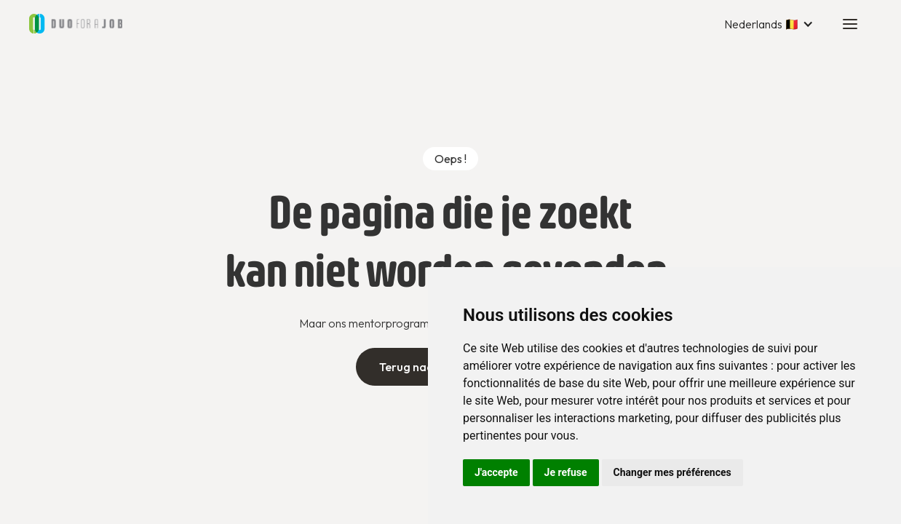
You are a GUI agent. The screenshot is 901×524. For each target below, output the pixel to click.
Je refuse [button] (565, 472)
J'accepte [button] (496, 472)
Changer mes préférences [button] (672, 472)
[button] (769, 24)
